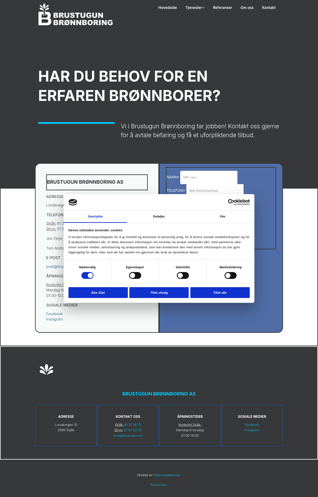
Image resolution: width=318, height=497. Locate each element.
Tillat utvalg (159, 292)
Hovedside (167, 8)
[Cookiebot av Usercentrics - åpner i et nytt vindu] (231, 202)
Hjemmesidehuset (166, 475)
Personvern (159, 485)
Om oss (247, 8)
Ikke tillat (98, 292)
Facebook (54, 314)
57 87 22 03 (133, 430)
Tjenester (194, 8)
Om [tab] (222, 216)
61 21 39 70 (132, 425)
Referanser (222, 8)
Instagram (54, 319)
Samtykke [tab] (95, 216)
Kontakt (269, 8)
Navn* (173, 177)
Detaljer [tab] (159, 216)
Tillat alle (220, 292)
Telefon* (176, 190)
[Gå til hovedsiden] (76, 27)
